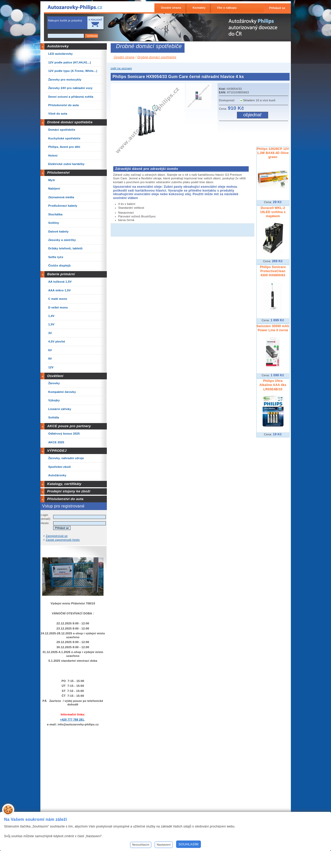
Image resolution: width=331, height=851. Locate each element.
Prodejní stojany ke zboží (68, 491)
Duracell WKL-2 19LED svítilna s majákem (273, 212)
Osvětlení (55, 376)
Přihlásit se (277, 7)
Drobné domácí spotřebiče (70, 122)
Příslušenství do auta (65, 499)
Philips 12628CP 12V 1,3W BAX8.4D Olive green (273, 153)
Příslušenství (58, 172)
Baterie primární (61, 274)
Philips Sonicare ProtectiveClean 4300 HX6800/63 (273, 271)
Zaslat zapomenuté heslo (63, 539)
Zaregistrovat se (57, 535)
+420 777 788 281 (72, 719)
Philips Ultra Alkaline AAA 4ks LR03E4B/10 (273, 385)
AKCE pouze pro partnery (69, 426)
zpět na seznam (121, 68)
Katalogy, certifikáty (64, 484)
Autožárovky (58, 46)
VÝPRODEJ (56, 450)
